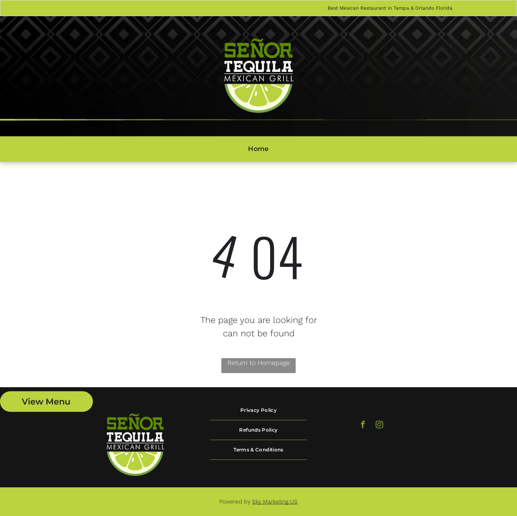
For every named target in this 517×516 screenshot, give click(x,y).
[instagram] (379, 425)
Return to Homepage (258, 363)
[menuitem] (258, 149)
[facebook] (363, 425)
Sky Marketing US (275, 501)
